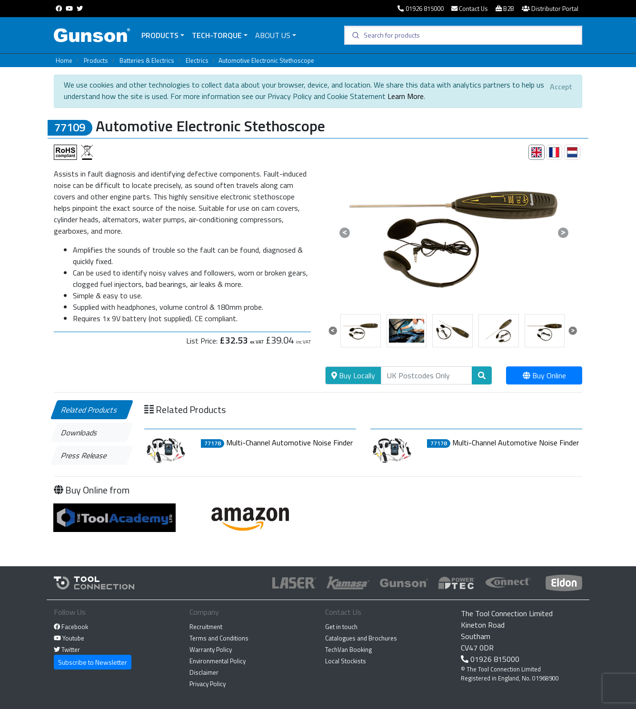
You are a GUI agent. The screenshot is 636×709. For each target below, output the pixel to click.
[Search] (426, 375)
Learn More (406, 96)
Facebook (71, 626)
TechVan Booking (348, 649)
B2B (505, 8)
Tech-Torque (217, 35)
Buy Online (544, 375)
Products (160, 35)
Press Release (84, 455)
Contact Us (469, 8)
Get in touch (341, 626)
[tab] (536, 152)
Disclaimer (204, 672)
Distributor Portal (550, 8)
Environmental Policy (217, 661)
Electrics (197, 60)
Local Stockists (345, 661)
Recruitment (205, 626)
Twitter (67, 649)
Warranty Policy (210, 649)
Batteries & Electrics (146, 60)
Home (64, 60)
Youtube (69, 638)
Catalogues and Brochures (361, 638)
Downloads (80, 432)
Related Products (90, 409)
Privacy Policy (207, 684)
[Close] (561, 86)
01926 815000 (420, 8)
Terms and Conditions (218, 638)
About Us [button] (272, 35)
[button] (344, 233)
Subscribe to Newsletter (92, 662)
